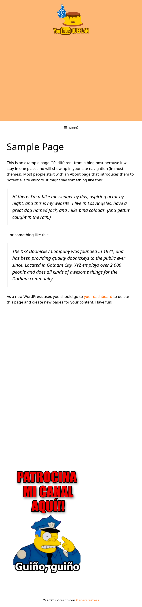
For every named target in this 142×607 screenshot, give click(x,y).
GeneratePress (87, 600)
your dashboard (98, 296)
